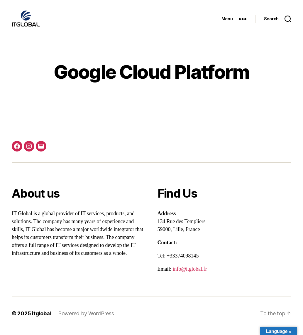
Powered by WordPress (86, 318)
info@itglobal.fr (190, 274)
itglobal (41, 318)
